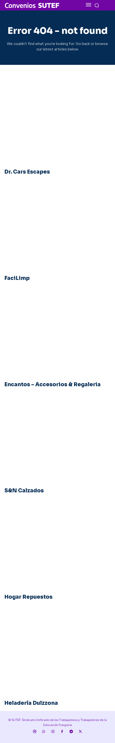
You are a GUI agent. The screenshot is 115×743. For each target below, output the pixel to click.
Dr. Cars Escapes (27, 172)
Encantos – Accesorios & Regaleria (52, 384)
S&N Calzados (24, 490)
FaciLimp (17, 278)
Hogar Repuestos (28, 597)
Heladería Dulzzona (31, 703)
